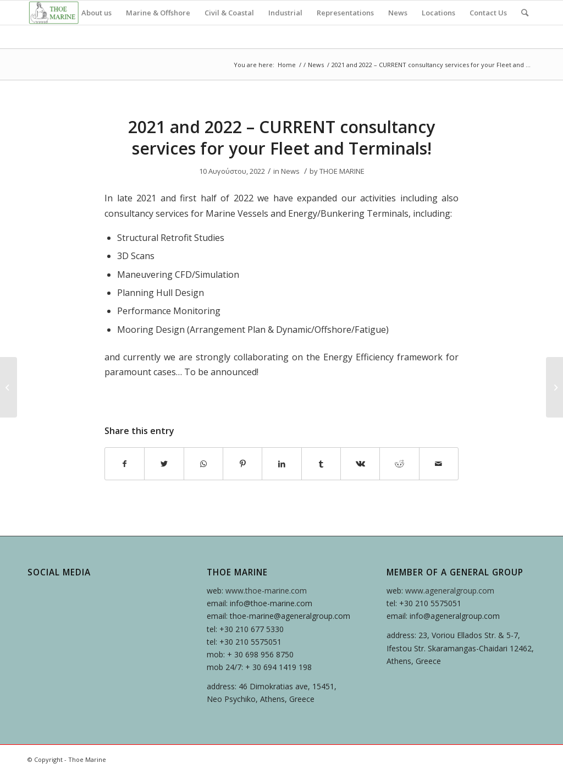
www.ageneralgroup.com (449, 590)
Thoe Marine (87, 759)
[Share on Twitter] (164, 464)
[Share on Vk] (360, 464)
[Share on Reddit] (399, 464)
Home (287, 65)
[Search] (525, 13)
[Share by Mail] (439, 464)
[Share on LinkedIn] (281, 464)
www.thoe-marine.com (266, 590)
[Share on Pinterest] (242, 464)
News (316, 65)
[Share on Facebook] (124, 464)
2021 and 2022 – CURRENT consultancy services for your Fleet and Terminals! (281, 138)
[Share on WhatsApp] (203, 464)
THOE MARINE (342, 171)
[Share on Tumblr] (321, 464)
